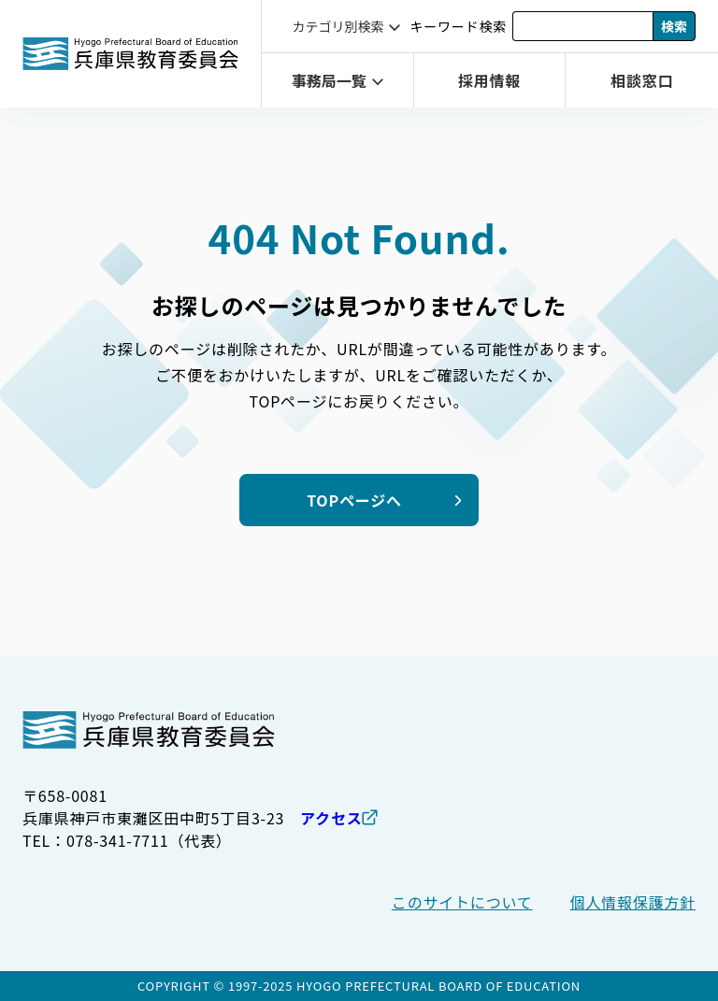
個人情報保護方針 (633, 902)
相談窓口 (641, 80)
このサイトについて (462, 902)
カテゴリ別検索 (337, 26)
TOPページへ (354, 500)
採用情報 (489, 80)
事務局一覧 (329, 80)
